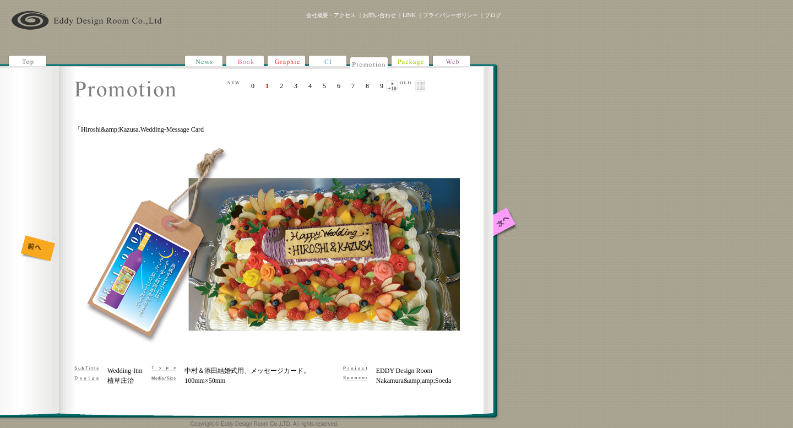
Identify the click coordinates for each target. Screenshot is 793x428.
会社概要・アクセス (331, 15)
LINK (409, 15)
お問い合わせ (379, 15)
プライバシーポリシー (450, 15)
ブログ (493, 15)
